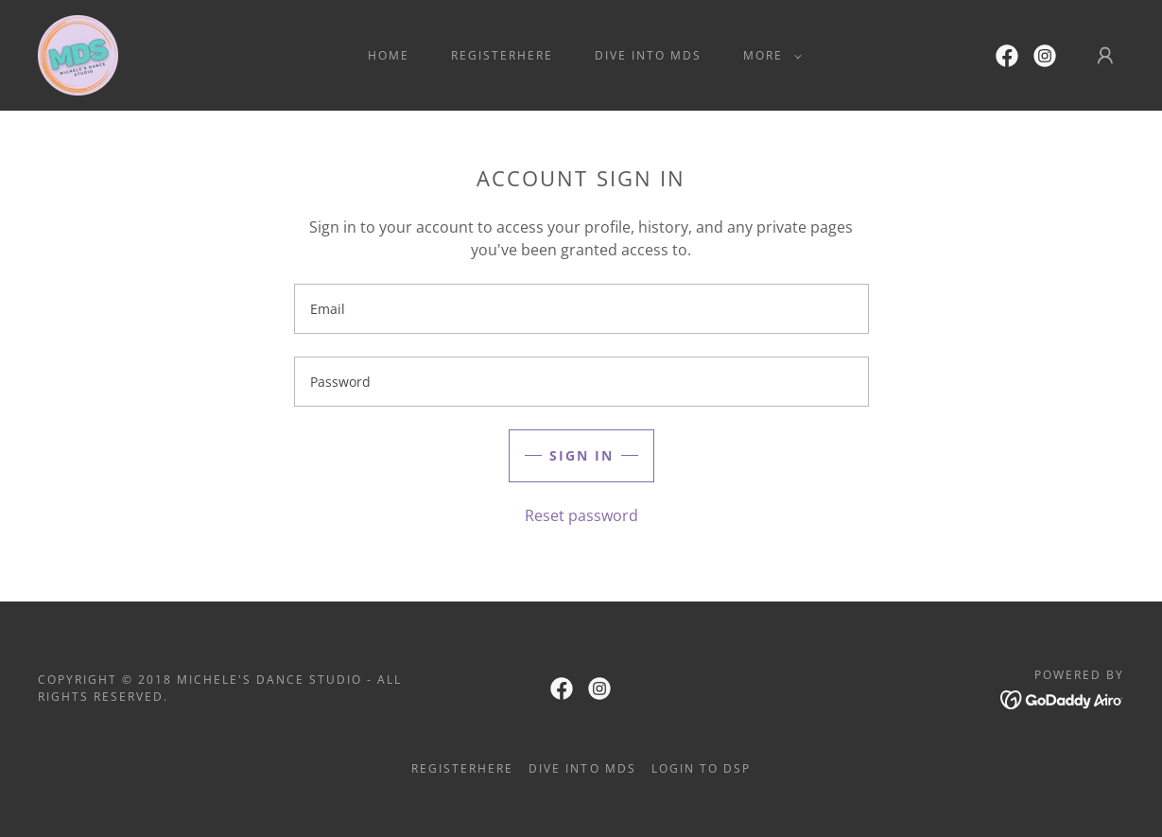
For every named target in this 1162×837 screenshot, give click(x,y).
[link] (78, 54)
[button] (769, 55)
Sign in (581, 455)
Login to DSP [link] (701, 768)
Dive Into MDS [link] (648, 55)
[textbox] (581, 309)
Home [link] (388, 55)
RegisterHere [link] (502, 55)
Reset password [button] (581, 515)
